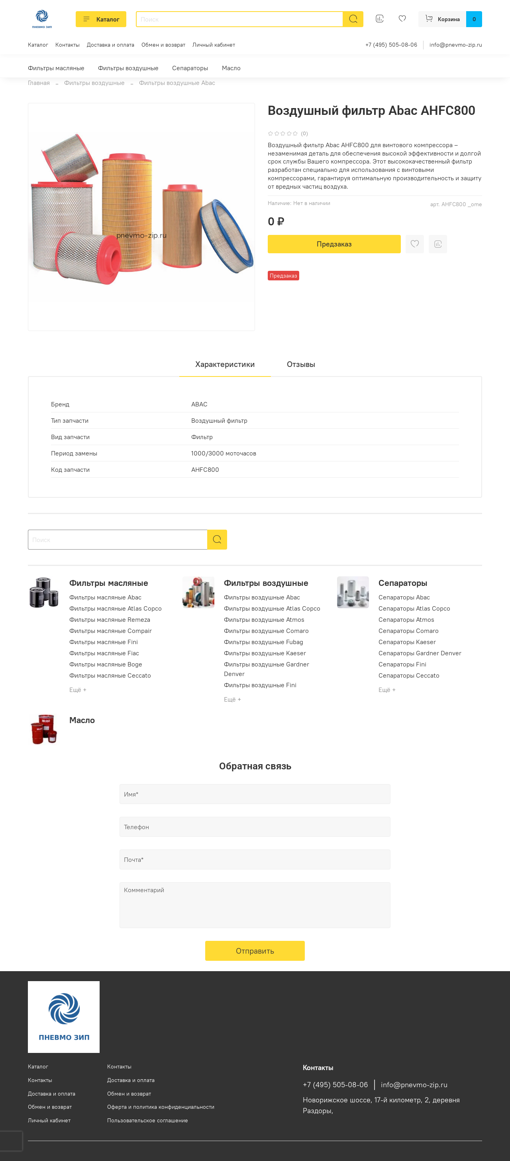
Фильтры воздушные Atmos (264, 619)
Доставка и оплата (110, 44)
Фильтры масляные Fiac (104, 653)
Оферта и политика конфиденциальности (160, 1106)
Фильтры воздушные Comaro (266, 631)
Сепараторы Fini (402, 664)
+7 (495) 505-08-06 (391, 44)
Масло (231, 68)
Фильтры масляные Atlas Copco (115, 608)
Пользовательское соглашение (147, 1120)
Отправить (255, 951)
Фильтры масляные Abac (105, 597)
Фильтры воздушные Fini (260, 685)
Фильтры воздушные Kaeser (265, 653)
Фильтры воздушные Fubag (263, 642)
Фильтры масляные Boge (105, 664)
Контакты (67, 44)
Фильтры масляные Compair (110, 631)
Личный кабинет (213, 44)
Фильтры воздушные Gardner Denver (266, 669)
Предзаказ (334, 243)
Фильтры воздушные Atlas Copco (272, 608)
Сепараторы (190, 68)
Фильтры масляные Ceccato (110, 675)
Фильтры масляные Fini (103, 642)
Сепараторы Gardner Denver (420, 653)
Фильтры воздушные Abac (177, 83)
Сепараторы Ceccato (409, 675)
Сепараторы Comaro (409, 631)
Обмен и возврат (163, 44)
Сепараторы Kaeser (407, 642)
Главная (39, 83)
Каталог (101, 19)
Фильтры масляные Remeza (109, 619)
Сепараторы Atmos (406, 619)
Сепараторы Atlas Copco (414, 608)
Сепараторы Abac (404, 597)
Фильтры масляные (56, 68)
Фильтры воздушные (128, 68)
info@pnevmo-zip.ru (456, 44)
